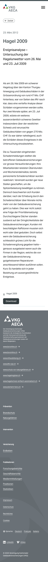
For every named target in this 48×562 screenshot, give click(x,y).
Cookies (6, 520)
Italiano (36, 531)
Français (27, 531)
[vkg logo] (10, 8)
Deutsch (18, 531)
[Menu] (43, 7)
